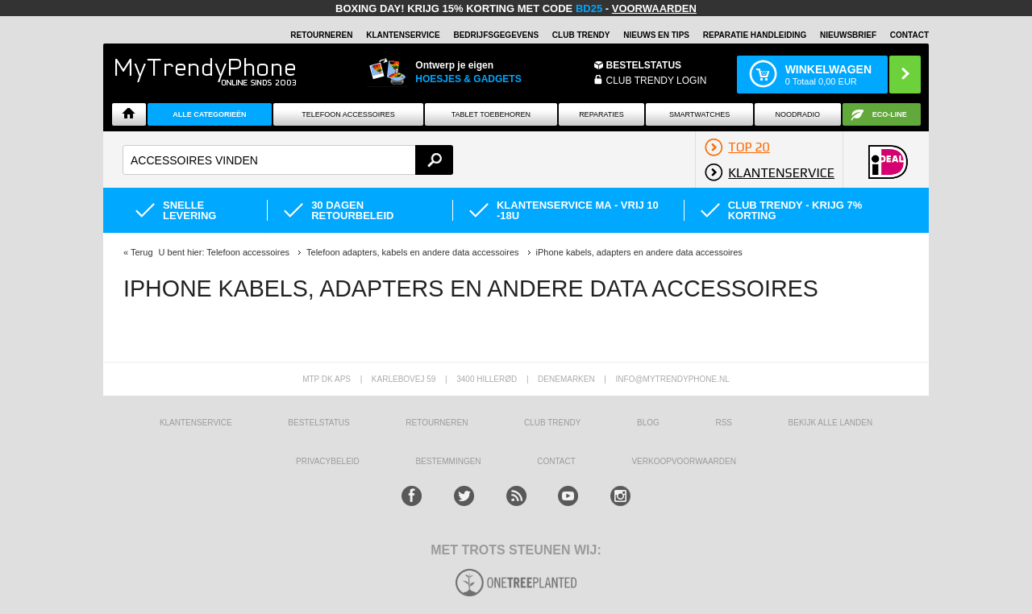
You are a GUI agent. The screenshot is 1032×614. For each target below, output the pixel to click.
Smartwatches (699, 114)
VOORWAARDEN (654, 8)
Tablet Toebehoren (491, 114)
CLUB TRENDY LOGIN (656, 80)
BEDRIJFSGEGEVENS (496, 35)
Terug (142, 252)
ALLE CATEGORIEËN (209, 114)
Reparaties (601, 114)
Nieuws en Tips (656, 35)
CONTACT (556, 461)
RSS (723, 422)
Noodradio (798, 114)
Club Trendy (581, 35)
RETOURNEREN (321, 35)
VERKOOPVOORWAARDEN (683, 461)
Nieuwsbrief (848, 35)
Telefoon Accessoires (348, 114)
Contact (909, 35)
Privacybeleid (328, 461)
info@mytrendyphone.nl (673, 379)
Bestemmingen (448, 461)
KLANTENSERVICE (403, 35)
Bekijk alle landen (831, 422)
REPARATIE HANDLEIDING (755, 35)
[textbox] (288, 160)
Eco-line (889, 114)
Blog (648, 422)
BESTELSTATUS (644, 65)
